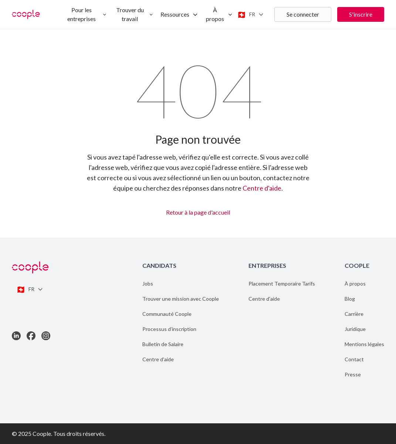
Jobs (147, 283)
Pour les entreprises (86, 14)
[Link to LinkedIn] (16, 335)
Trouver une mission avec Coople (180, 299)
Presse (353, 374)
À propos (219, 14)
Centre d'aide (262, 188)
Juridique (355, 329)
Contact (354, 359)
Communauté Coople (167, 314)
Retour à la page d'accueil (198, 211)
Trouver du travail (134, 14)
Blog (350, 299)
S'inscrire (360, 14)
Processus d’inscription (169, 329)
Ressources (179, 14)
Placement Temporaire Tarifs (281, 283)
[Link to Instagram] (45, 335)
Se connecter (303, 14)
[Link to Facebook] (31, 335)
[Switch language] (250, 14)
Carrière (354, 314)
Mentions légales (364, 344)
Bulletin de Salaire (162, 344)
